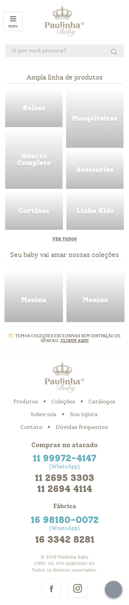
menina (33, 296)
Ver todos (64, 239)
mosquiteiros (94, 119)
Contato (31, 427)
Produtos (25, 401)
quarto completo (34, 160)
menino (95, 296)
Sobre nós (43, 414)
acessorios (94, 170)
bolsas (34, 108)
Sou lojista (84, 414)
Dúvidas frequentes (82, 427)
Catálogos (101, 401)
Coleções (63, 401)
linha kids (95, 211)
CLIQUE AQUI (75, 341)
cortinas (34, 211)
